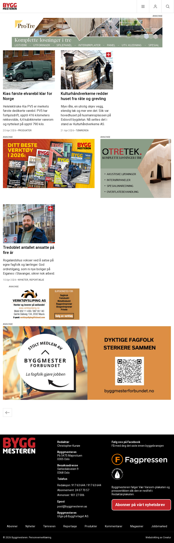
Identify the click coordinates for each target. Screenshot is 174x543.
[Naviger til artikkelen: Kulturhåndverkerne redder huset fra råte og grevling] (87, 69)
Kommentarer (113, 526)
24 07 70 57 (82, 490)
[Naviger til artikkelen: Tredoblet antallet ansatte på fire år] (29, 223)
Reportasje (70, 526)
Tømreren (49, 526)
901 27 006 (77, 495)
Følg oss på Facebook (126, 442)
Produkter (91, 526)
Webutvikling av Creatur (158, 537)
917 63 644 (78, 485)
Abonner (12, 526)
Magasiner (136, 526)
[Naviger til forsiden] (10, 7)
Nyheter (30, 526)
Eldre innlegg (7, 412)
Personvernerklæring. (40, 537)
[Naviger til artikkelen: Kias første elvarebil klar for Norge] (29, 69)
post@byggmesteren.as (72, 506)
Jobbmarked (159, 526)
